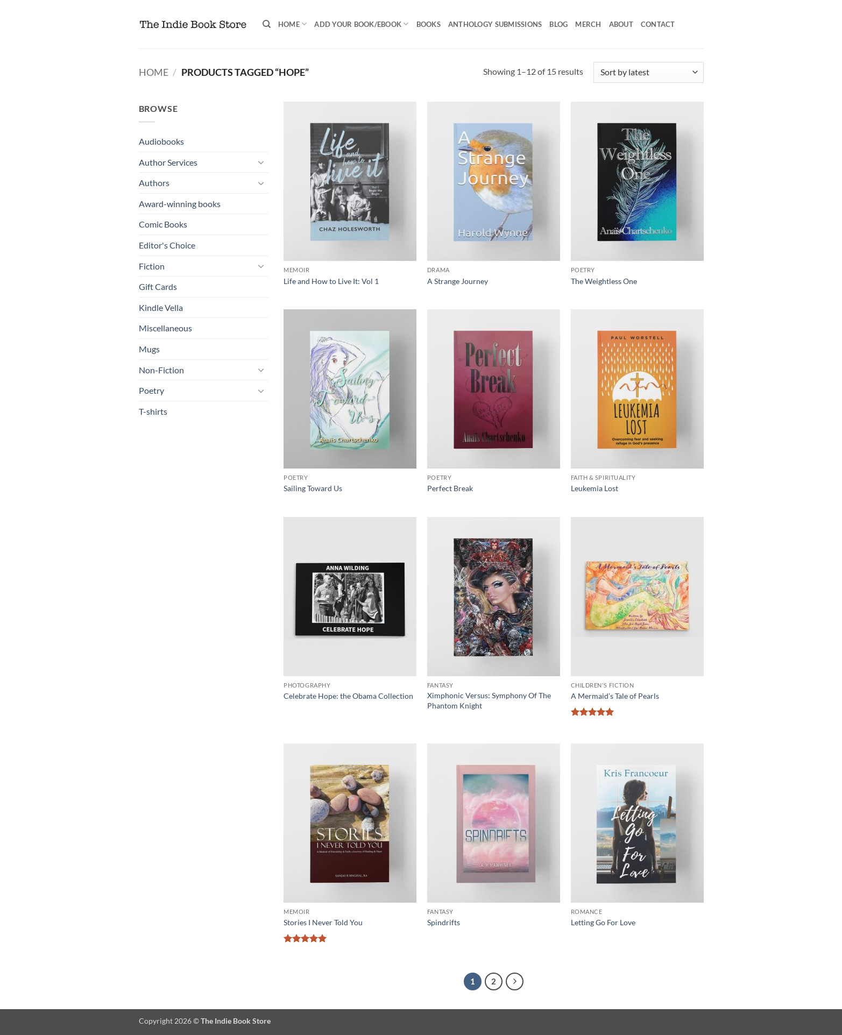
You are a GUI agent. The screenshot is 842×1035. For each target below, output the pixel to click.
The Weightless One (604, 281)
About (621, 24)
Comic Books (163, 224)
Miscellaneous (165, 328)
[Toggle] (261, 161)
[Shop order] (648, 72)
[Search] (267, 24)
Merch (588, 24)
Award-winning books (180, 204)
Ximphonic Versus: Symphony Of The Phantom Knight (489, 700)
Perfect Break (450, 488)
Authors (154, 183)
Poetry (151, 390)
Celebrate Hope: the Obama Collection (348, 695)
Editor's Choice (167, 245)
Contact (658, 24)
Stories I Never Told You (323, 922)
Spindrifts (443, 922)
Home (292, 24)
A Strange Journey (457, 281)
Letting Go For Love (603, 922)
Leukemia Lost (594, 488)
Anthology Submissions (495, 24)
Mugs (149, 349)
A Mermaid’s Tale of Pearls (615, 695)
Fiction (152, 266)
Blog (558, 24)
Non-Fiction (161, 370)
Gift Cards (158, 286)
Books (428, 24)
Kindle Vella (161, 307)
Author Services (168, 162)
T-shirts (153, 411)
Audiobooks (161, 141)
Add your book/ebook (361, 24)
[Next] (515, 982)
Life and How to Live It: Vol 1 (331, 281)
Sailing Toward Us (313, 488)
